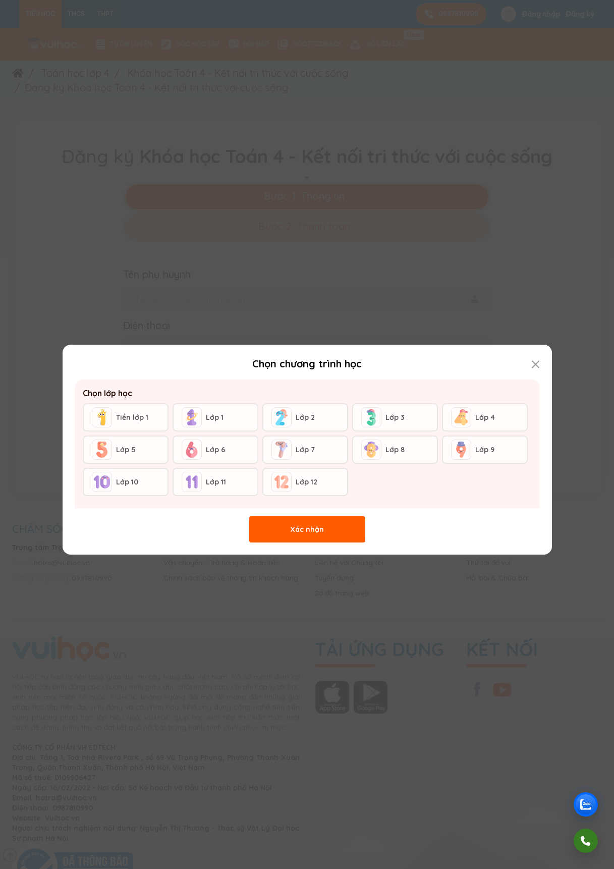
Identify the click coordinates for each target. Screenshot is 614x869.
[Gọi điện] (586, 841)
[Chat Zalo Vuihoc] (586, 804)
